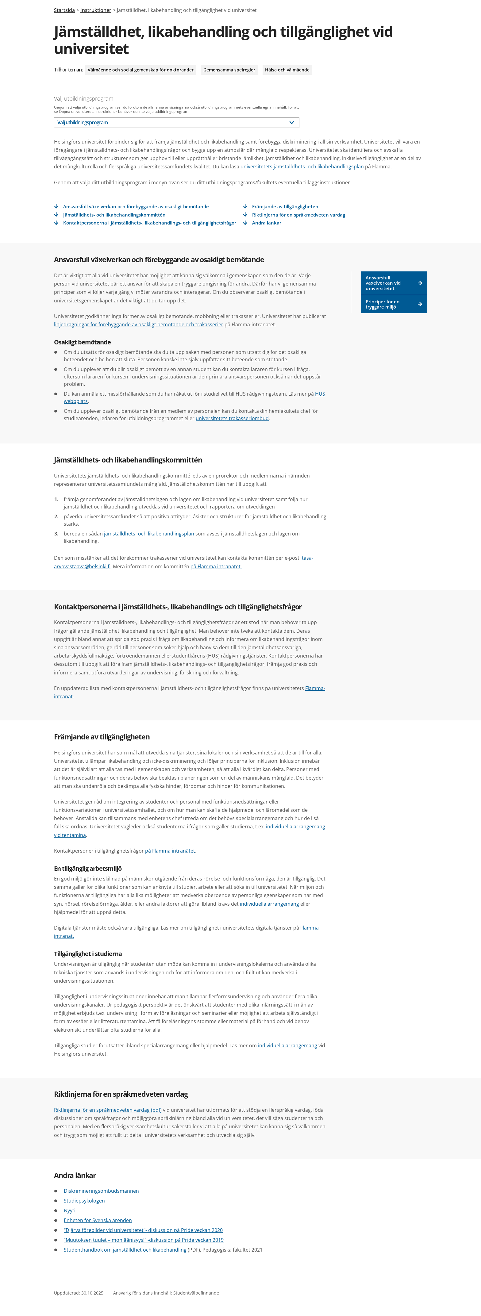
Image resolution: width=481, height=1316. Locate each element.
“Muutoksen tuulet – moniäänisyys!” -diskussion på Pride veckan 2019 (144, 1240)
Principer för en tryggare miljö (394, 304)
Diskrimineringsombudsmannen (101, 1190)
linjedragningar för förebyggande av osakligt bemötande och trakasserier (138, 324)
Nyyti (69, 1210)
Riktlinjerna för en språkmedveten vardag (298, 214)
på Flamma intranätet (170, 850)
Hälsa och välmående (287, 70)
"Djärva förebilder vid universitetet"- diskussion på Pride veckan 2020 (143, 1230)
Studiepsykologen (84, 1200)
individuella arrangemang (269, 903)
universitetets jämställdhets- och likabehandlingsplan (302, 166)
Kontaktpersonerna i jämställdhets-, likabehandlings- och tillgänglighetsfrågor (149, 222)
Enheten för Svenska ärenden (98, 1220)
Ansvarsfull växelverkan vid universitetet (394, 282)
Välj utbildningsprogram (84, 98)
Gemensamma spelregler (229, 70)
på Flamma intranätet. (216, 566)
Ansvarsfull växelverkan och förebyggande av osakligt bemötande (136, 206)
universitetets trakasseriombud (232, 418)
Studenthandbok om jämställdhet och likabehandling (125, 1249)
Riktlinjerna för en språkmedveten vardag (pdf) (108, 1110)
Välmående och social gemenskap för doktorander (141, 70)
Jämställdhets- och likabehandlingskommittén (114, 214)
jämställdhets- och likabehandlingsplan (149, 533)
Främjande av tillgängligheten (285, 206)
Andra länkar (266, 222)
